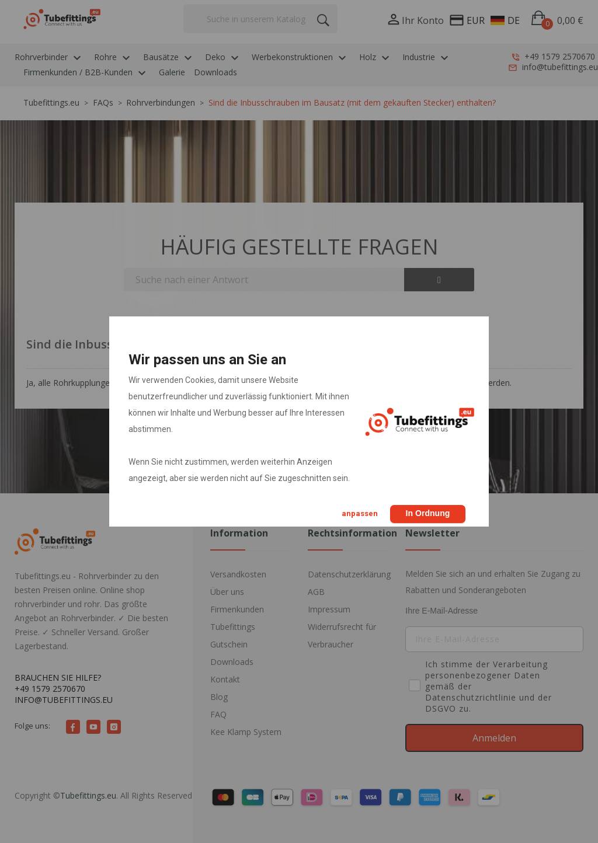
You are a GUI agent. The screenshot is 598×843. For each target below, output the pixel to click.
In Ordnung (427, 513)
